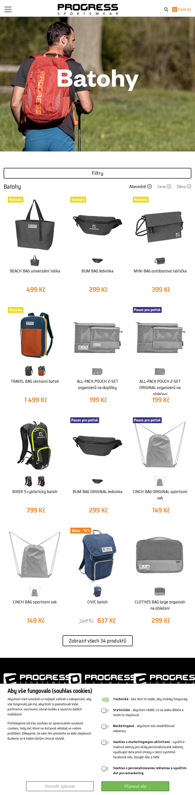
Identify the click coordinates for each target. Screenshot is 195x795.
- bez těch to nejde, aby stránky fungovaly (150, 699)
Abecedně (141, 186)
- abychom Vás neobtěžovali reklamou (143, 728)
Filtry (97, 173)
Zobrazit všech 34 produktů (97, 641)
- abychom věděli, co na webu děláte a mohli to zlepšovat (148, 712)
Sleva (184, 186)
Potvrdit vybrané (60, 786)
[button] (8, 8)
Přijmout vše (135, 786)
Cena (165, 186)
